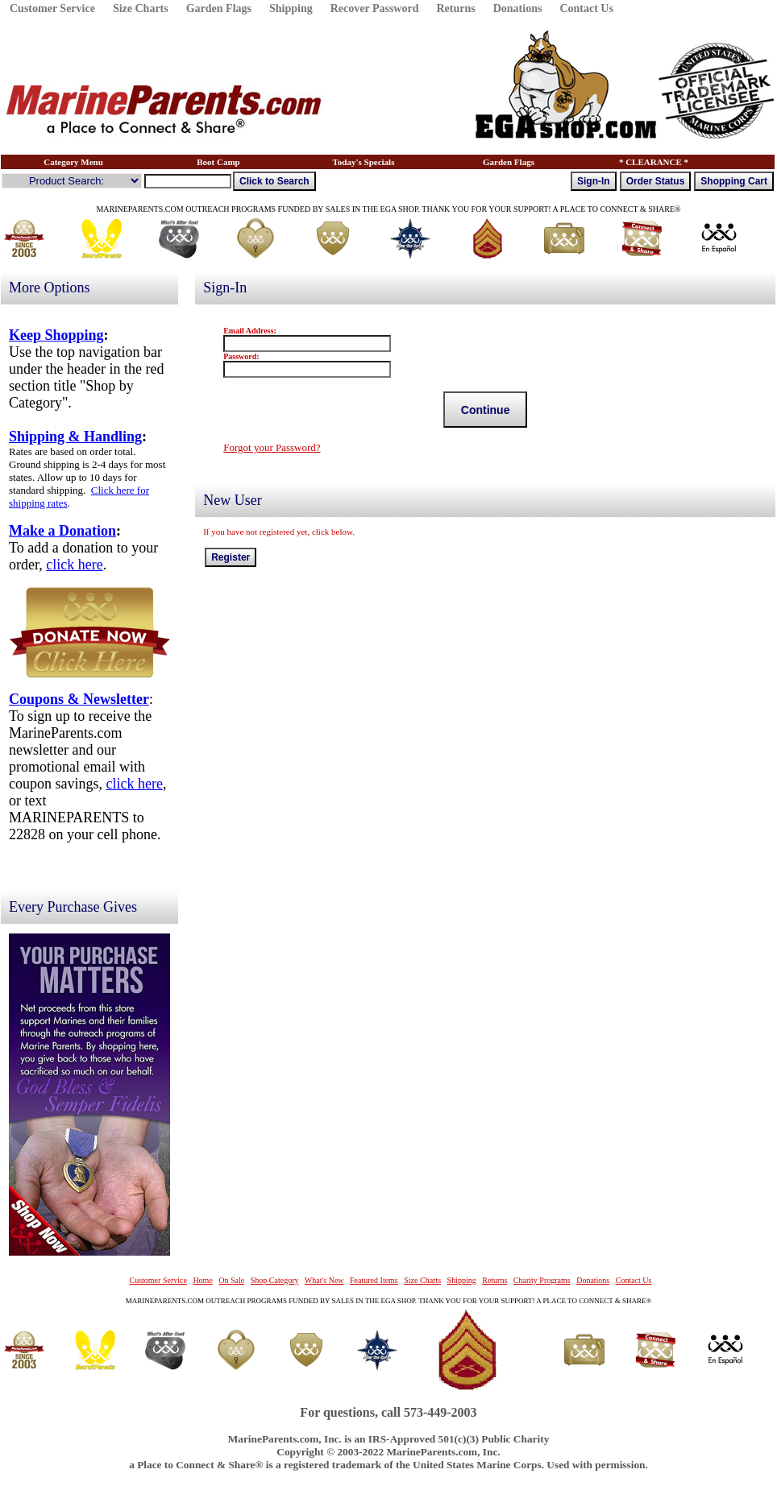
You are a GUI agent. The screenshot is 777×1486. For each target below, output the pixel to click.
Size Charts (140, 8)
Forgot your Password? (271, 447)
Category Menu (73, 162)
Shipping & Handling (75, 436)
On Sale (231, 1280)
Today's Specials (364, 162)
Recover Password (374, 8)
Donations (517, 8)
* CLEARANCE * (653, 162)
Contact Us (586, 8)
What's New (324, 1280)
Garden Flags (218, 8)
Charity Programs (542, 1280)
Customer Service (52, 8)
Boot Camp (218, 162)
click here (74, 565)
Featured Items (374, 1280)
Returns (455, 8)
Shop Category (275, 1280)
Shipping (291, 8)
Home (202, 1280)
